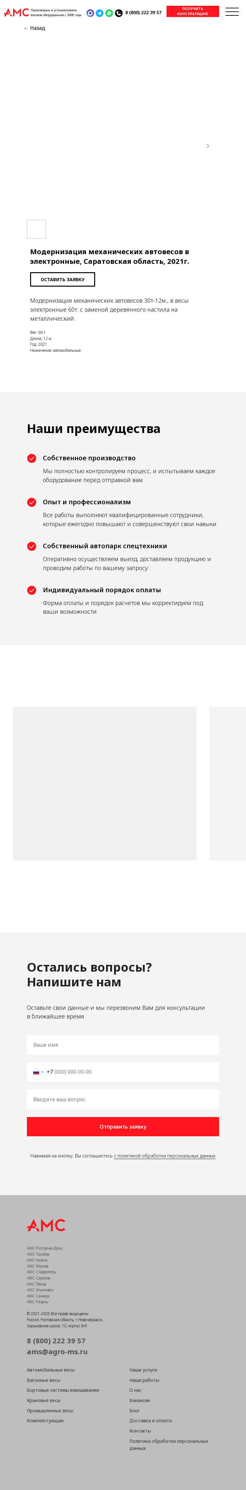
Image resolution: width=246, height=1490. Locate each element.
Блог (134, 1411)
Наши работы (144, 1380)
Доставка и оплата (150, 1420)
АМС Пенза (36, 1284)
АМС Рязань (37, 1301)
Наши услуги (143, 1370)
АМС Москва (37, 1266)
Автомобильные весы (51, 1370)
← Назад (34, 27)
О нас (135, 1390)
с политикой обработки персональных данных (165, 1156)
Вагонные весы (43, 1380)
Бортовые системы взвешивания (63, 1390)
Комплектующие (45, 1420)
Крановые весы (44, 1400)
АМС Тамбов (38, 1254)
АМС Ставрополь (41, 1272)
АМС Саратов (38, 1278)
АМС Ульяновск (40, 1290)
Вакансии (139, 1400)
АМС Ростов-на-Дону (45, 1248)
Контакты (140, 1431)
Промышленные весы (50, 1411)
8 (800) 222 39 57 (143, 12)
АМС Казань (37, 1260)
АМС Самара (38, 1296)
